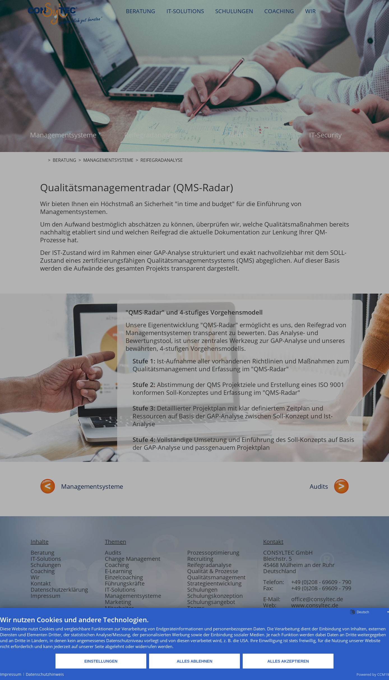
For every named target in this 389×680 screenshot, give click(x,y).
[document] (194, 634)
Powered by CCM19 (372, 674)
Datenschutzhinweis (45, 674)
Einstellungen (100, 661)
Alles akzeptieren (288, 661)
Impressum (10, 674)
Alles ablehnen (194, 661)
